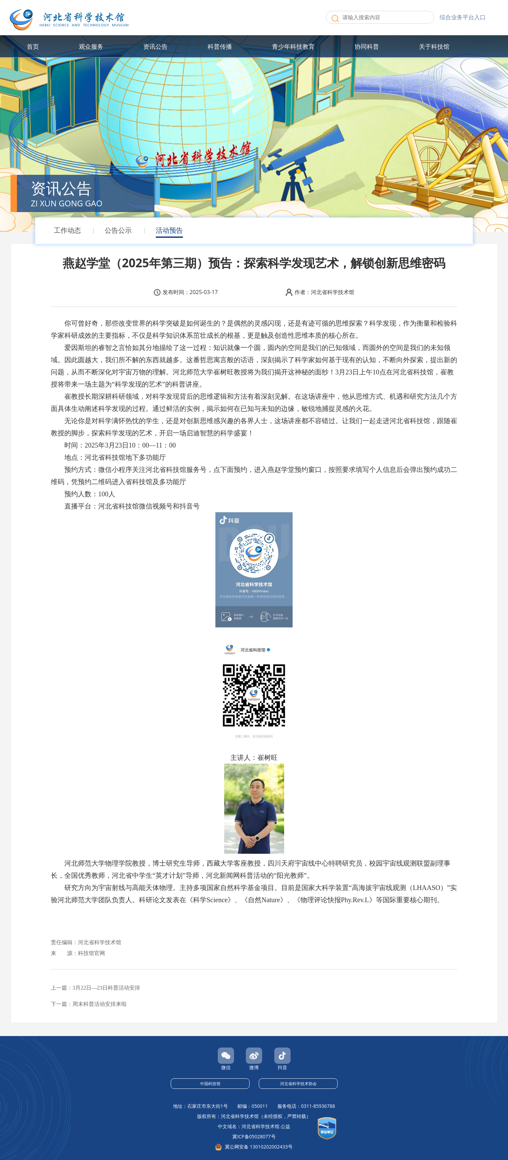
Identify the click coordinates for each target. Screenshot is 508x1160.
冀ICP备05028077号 (253, 1136)
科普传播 (220, 46)
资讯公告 (155, 46)
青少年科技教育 (293, 46)
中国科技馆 (210, 1083)
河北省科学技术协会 (298, 1083)
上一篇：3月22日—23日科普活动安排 (95, 988)
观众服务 (91, 46)
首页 (33, 46)
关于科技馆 (434, 46)
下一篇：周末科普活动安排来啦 (89, 1004)
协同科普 (367, 46)
